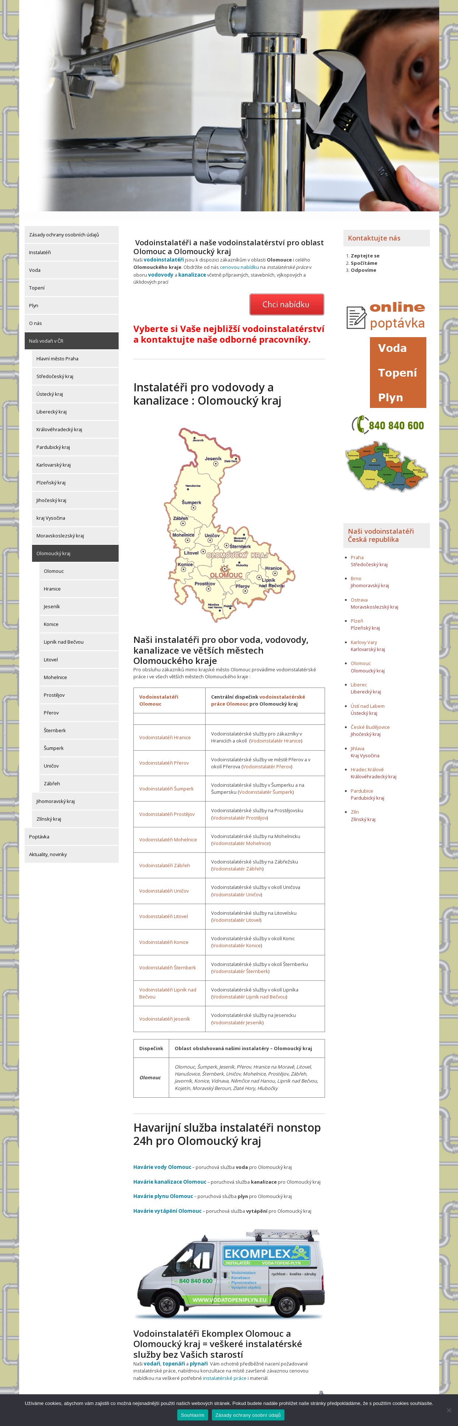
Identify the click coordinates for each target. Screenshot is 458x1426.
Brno (356, 569)
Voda (35, 260)
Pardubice (362, 781)
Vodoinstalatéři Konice (164, 931)
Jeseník (52, 597)
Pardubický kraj (53, 438)
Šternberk (55, 721)
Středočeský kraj (54, 367)
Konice (51, 615)
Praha (357, 548)
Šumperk (54, 739)
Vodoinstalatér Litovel (236, 909)
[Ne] (448, 1410)
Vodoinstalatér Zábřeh (237, 858)
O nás (35, 314)
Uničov (51, 756)
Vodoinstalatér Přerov (267, 756)
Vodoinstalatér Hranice (276, 730)
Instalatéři (40, 243)
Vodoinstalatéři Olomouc (158, 690)
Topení (37, 278)
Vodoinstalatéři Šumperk (166, 778)
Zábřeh (52, 774)
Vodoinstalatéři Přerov (164, 752)
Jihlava (357, 739)
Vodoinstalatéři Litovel (163, 906)
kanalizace (190, 264)
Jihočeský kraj (51, 491)
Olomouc (54, 561)
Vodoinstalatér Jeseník (237, 1012)
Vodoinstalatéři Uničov (164, 880)
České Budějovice (370, 717)
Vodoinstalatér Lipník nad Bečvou (249, 986)
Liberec (359, 675)
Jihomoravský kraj (55, 792)
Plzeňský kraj (51, 473)
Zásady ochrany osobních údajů (64, 225)
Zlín (355, 803)
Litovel (51, 650)
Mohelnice (55, 668)
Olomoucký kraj (53, 544)
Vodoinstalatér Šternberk (240, 961)
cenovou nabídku (239, 257)
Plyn (33, 296)
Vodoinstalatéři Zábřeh (164, 855)
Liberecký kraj (51, 402)
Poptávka (39, 827)
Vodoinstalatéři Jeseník (164, 1008)
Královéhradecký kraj (59, 420)
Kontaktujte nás (374, 228)
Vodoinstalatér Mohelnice (241, 833)
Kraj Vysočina (365, 746)
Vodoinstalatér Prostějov (240, 807)
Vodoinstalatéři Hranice (165, 727)
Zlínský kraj (48, 809)
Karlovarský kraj (53, 455)
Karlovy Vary (364, 633)
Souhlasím (192, 1415)
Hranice (52, 579)
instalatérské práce (224, 1366)
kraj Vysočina (50, 508)
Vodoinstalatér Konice (237, 935)
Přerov (51, 703)
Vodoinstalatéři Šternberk (167, 957)
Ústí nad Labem (368, 696)
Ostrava (359, 590)
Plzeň (357, 612)
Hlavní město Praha (57, 349)
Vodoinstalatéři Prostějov (167, 803)
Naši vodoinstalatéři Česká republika (381, 526)
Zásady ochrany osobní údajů (248, 1415)
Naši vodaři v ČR (46, 331)
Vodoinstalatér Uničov (237, 884)
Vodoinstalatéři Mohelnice (168, 829)
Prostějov (54, 685)
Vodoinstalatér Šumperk (266, 781)
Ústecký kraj (49, 384)
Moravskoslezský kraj (60, 526)
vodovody (160, 264)
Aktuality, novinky (48, 845)
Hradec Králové (367, 760)
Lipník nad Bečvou (64, 632)
